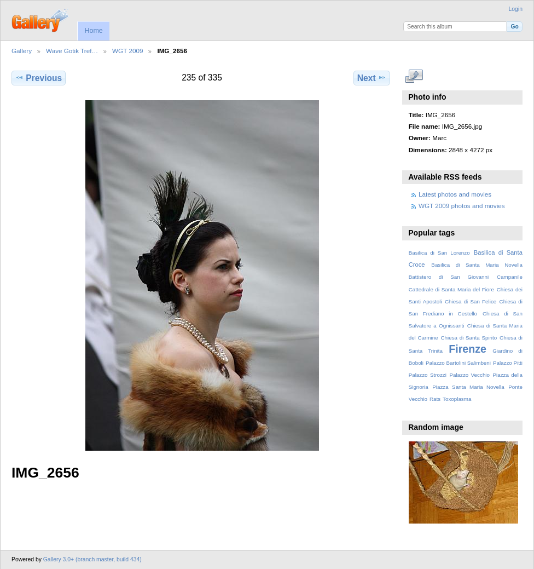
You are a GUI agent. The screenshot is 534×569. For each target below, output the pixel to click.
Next (371, 78)
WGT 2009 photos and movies (462, 205)
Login (516, 9)
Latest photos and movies (455, 194)
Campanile (510, 277)
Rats (434, 399)
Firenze (467, 349)
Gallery (21, 50)
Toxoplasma (457, 399)
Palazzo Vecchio (469, 375)
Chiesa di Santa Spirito (468, 338)
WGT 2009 (127, 50)
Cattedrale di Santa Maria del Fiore (451, 289)
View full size (414, 76)
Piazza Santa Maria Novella (468, 387)
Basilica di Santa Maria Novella (477, 265)
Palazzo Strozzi (427, 375)
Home (93, 31)
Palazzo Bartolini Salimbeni (458, 363)
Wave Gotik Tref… (72, 50)
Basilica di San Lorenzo (439, 253)
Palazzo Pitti (508, 363)
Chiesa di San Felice (470, 301)
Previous (38, 78)
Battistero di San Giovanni (449, 277)
